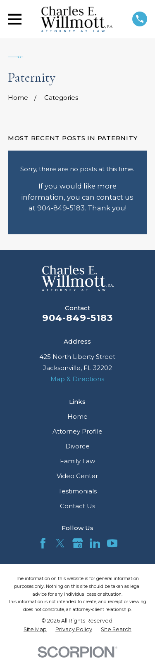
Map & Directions (77, 379)
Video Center (77, 476)
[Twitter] (60, 543)
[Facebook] (43, 543)
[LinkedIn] (95, 543)
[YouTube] (112, 543)
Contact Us (77, 506)
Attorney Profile (77, 431)
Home (77, 416)
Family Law (77, 461)
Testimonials (77, 491)
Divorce (77, 446)
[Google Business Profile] (77, 543)
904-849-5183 (77, 317)
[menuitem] (35, 629)
